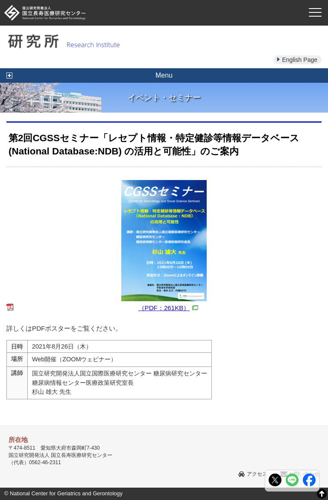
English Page (299, 59)
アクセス (257, 474)
